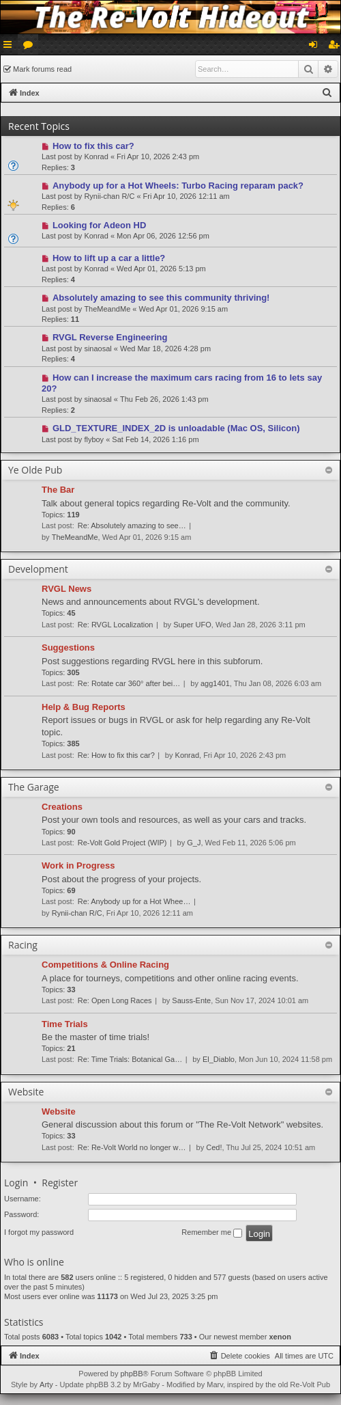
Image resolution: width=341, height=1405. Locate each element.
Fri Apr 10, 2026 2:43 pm (158, 156)
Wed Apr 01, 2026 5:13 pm (161, 268)
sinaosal (97, 348)
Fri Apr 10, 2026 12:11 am (186, 196)
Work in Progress (78, 865)
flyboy (94, 439)
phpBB (131, 1373)
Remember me (211, 1233)
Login (16, 1182)
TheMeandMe (107, 309)
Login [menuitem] (316, 47)
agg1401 (215, 683)
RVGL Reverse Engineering (110, 337)
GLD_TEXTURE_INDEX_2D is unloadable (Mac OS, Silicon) (176, 428)
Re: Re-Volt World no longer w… (132, 1147)
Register (60, 1182)
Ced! (214, 1147)
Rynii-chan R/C (109, 196)
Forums (30, 47)
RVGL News (66, 589)
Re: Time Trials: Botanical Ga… (130, 1059)
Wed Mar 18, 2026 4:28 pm (165, 348)
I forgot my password (39, 1232)
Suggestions (68, 647)
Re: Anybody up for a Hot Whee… (134, 901)
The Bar (58, 490)
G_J (194, 842)
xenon (280, 1337)
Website (59, 1111)
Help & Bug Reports (83, 707)
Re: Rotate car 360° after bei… (129, 683)
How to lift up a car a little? (109, 258)
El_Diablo (219, 1059)
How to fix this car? (93, 146)
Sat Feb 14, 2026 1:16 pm (155, 439)
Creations (62, 807)
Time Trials (65, 1024)
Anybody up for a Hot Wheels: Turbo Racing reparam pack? (178, 185)
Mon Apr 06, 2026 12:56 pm (163, 236)
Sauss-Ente (191, 1000)
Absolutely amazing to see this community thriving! (161, 297)
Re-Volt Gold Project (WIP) (122, 842)
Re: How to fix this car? (116, 755)
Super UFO (192, 624)
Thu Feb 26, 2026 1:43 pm (164, 399)
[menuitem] (327, 92)
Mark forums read (42, 69)
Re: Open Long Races (115, 1000)
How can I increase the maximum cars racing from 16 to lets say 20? (182, 383)
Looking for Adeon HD (99, 225)
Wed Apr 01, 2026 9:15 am (183, 309)
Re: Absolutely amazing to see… (132, 525)
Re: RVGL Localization (115, 624)
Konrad (96, 156)
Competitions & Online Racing (105, 964)
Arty (46, 1384)
